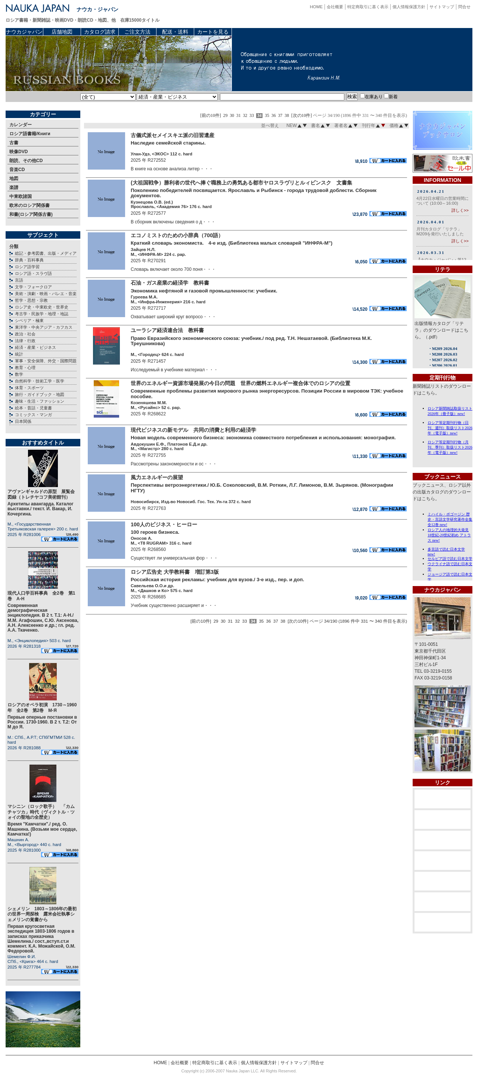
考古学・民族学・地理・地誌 (41, 314)
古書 (13, 142)
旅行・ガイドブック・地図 (39, 394)
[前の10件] (210, 115)
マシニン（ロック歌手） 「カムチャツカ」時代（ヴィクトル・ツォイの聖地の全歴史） (41, 812)
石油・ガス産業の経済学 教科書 (170, 283)
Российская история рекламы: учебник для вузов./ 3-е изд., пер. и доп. (217, 579)
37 (280, 115)
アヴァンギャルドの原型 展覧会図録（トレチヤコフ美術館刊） (41, 494)
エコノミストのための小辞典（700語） (177, 235)
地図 (13, 178)
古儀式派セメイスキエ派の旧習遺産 (175, 135)
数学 (19, 374)
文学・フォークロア (33, 287)
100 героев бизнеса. (155, 532)
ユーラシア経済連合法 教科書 (172, 330)
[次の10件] (301, 115)
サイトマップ (441, 6)
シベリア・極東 (29, 320)
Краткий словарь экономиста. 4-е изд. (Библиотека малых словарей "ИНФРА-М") (231, 243)
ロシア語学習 (27, 266)
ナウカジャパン (24, 32)
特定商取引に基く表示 (367, 6)
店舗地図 (62, 32)
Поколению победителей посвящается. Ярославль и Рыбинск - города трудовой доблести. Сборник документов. (253, 193)
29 (225, 115)
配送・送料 (175, 32)
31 (238, 115)
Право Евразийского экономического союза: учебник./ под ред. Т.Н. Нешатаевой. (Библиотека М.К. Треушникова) (251, 341)
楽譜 (13, 187)
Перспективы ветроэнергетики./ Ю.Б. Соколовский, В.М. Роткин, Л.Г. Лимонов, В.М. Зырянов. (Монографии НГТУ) (262, 487)
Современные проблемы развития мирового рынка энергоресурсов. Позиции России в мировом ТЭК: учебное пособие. (267, 393)
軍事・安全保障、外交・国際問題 (46, 361)
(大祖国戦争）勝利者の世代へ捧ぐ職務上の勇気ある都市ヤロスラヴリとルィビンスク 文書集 (241, 183)
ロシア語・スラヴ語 (33, 273)
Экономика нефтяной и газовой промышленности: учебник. (204, 291)
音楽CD (17, 169)
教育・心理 (25, 367)
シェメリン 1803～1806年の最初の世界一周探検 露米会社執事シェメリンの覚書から (42, 914)
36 (273, 115)
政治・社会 (25, 334)
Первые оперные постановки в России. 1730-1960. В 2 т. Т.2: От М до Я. (42, 722)
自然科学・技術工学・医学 (39, 381)
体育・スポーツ (29, 387)
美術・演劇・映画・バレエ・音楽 (46, 293)
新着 (391, 96)
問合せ (464, 6)
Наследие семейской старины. (168, 143)
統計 (19, 354)
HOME (316, 6)
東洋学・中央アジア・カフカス (43, 327)
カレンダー (20, 124)
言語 (19, 280)
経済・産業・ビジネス (35, 347)
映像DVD (18, 151)
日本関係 (23, 421)
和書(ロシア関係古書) (31, 214)
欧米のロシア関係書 (29, 205)
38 (287, 115)
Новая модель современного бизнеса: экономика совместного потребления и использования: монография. (263, 437)
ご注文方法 (137, 32)
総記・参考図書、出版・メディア (46, 253)
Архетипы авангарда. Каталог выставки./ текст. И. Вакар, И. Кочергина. (40, 508)
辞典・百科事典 (29, 260)
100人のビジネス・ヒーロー (166, 524)
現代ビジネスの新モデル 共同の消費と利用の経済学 (196, 430)
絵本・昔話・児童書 (33, 408)
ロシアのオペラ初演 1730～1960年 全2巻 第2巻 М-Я (42, 707)
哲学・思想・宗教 (31, 300)
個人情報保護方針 (408, 6)
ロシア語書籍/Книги (29, 133)
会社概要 (335, 6)
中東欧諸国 (20, 196)
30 (232, 115)
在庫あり (371, 96)
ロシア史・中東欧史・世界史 (41, 307)
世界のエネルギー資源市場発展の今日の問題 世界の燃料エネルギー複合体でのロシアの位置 (240, 383)
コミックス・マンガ (33, 414)
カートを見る (213, 32)
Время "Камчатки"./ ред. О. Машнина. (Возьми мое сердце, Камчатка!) (42, 828)
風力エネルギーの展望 (157, 477)
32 (245, 115)
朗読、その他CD (26, 160)
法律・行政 (25, 340)
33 (251, 115)
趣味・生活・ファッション (39, 401)
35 (267, 115)
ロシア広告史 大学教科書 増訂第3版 (175, 572)
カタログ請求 (99, 32)
